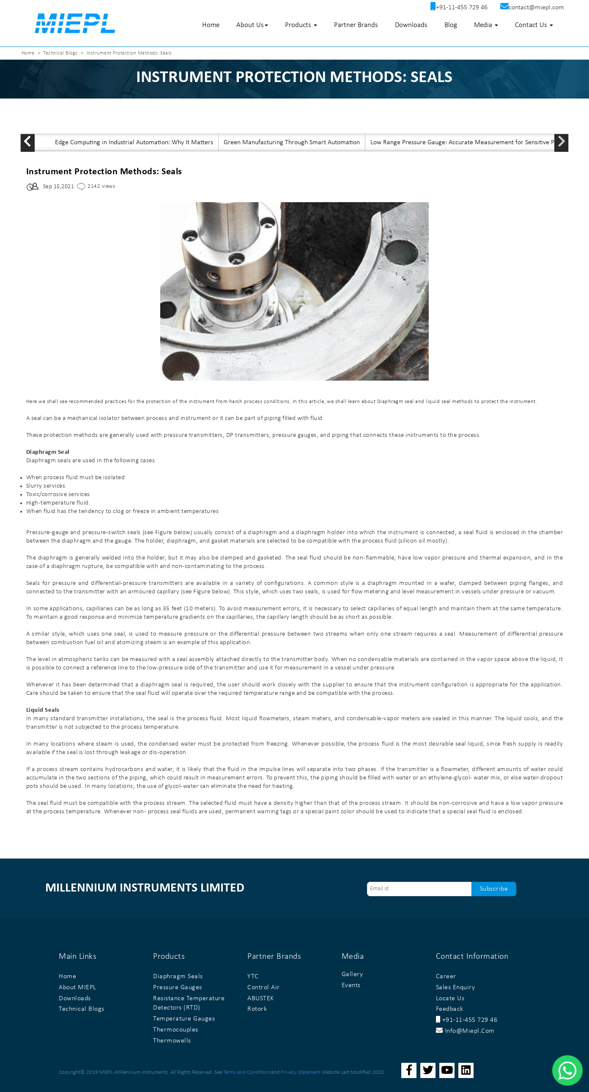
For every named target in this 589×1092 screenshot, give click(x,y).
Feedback (449, 1009)
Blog (450, 25)
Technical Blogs (60, 53)
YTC (253, 976)
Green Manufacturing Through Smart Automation (292, 142)
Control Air (263, 987)
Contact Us (534, 25)
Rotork (257, 1009)
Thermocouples (175, 1029)
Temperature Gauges (184, 1018)
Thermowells (172, 1040)
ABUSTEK (260, 998)
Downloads (411, 25)
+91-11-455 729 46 (467, 1020)
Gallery (352, 974)
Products (301, 25)
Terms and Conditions (247, 1072)
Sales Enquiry (455, 987)
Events (351, 985)
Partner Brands (356, 25)
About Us (252, 25)
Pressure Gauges (177, 987)
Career (446, 976)
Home (210, 25)
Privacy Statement (301, 1072)
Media (486, 25)
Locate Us (450, 998)
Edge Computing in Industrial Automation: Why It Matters (134, 142)
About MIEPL (77, 987)
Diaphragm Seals (178, 976)
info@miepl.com (465, 1031)
